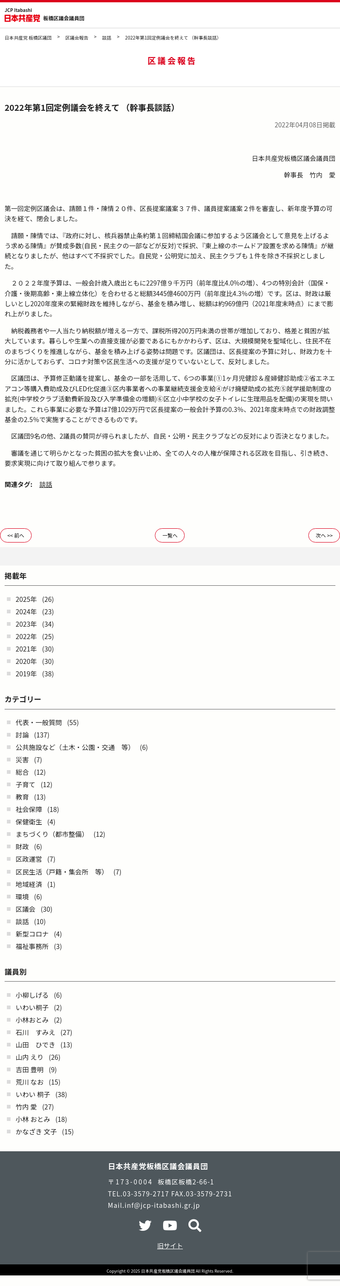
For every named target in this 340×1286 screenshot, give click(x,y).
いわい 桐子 (33, 1094)
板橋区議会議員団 (64, 18)
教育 (22, 796)
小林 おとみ (33, 1119)
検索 (307, 15)
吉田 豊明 (30, 1069)
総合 (22, 772)
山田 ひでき (35, 1044)
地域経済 (29, 884)
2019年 (26, 673)
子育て (25, 784)
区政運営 (29, 858)
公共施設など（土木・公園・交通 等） (75, 747)
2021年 (26, 648)
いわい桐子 (32, 1007)
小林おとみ (32, 1019)
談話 (46, 484)
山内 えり (30, 1057)
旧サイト (170, 1245)
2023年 (26, 624)
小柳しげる (32, 995)
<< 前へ (15, 535)
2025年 (26, 599)
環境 (22, 896)
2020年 (26, 661)
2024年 (26, 611)
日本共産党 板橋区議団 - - (22, 18)
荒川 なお (30, 1081)
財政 (22, 846)
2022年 (26, 636)
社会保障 (29, 809)
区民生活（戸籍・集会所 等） (62, 871)
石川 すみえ (35, 1032)
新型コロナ (32, 933)
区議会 (25, 909)
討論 (22, 734)
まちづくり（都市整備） (52, 834)
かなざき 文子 (36, 1131)
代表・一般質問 (39, 722)
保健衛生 (29, 821)
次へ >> (324, 535)
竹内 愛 (26, 1106)
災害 (22, 759)
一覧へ (169, 535)
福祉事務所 (32, 946)
